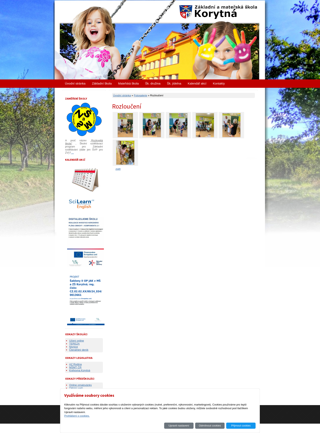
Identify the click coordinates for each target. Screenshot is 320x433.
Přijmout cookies (241, 425)
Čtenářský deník (78, 349)
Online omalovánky (80, 385)
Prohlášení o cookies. (77, 415)
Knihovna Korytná (79, 370)
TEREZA (74, 343)
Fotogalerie (140, 95)
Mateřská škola (128, 83)
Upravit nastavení (179, 425)
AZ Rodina (75, 364)
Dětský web (76, 388)
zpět (118, 168)
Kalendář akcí (197, 83)
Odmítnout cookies (210, 425)
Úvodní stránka (75, 83)
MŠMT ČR (75, 367)
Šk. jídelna (174, 83)
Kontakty (219, 83)
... (72, 152)
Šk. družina (152, 83)
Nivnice (73, 346)
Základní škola (102, 83)
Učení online (76, 340)
